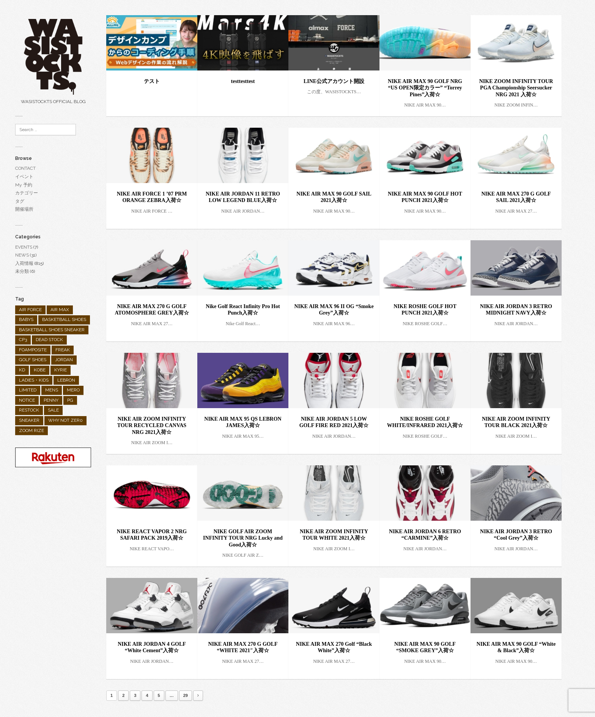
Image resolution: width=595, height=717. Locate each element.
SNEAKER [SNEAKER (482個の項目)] (29, 420)
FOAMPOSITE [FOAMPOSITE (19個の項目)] (33, 349)
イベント (24, 176)
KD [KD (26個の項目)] (22, 370)
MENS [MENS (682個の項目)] (51, 390)
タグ (19, 201)
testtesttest (243, 81)
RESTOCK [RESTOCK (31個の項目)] (29, 410)
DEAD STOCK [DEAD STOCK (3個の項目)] (49, 339)
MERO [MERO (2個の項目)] (73, 390)
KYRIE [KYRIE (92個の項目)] (60, 370)
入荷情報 (24, 263)
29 (185, 695)
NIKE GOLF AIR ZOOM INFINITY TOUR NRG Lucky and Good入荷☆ (243, 538)
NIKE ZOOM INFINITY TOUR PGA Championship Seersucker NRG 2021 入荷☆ (516, 87)
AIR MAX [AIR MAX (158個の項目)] (59, 309)
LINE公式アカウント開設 (334, 81)
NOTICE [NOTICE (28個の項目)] (27, 400)
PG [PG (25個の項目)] (70, 400)
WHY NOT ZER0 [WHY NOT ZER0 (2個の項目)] (65, 420)
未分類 (22, 271)
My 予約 (23, 185)
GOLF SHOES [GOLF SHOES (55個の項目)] (32, 359)
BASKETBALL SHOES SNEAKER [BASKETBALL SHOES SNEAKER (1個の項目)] (52, 329)
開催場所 (24, 209)
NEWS (22, 255)
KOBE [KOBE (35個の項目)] (40, 370)
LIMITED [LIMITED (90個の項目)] (27, 390)
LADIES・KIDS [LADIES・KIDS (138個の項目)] (34, 380)
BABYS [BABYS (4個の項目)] (26, 319)
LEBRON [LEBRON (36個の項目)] (66, 380)
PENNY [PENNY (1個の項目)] (51, 400)
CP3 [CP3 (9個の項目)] (23, 339)
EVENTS (23, 247)
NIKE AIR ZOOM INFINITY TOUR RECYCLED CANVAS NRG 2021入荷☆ (151, 425)
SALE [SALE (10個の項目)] (53, 410)
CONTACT (25, 168)
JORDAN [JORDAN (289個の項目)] (64, 359)
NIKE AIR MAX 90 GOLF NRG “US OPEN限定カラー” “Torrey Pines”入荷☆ (425, 87)
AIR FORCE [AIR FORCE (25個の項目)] (30, 309)
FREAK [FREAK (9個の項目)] (62, 349)
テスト (152, 81)
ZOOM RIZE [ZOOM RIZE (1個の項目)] (31, 430)
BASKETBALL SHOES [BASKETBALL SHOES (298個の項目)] (64, 319)
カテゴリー (26, 193)
